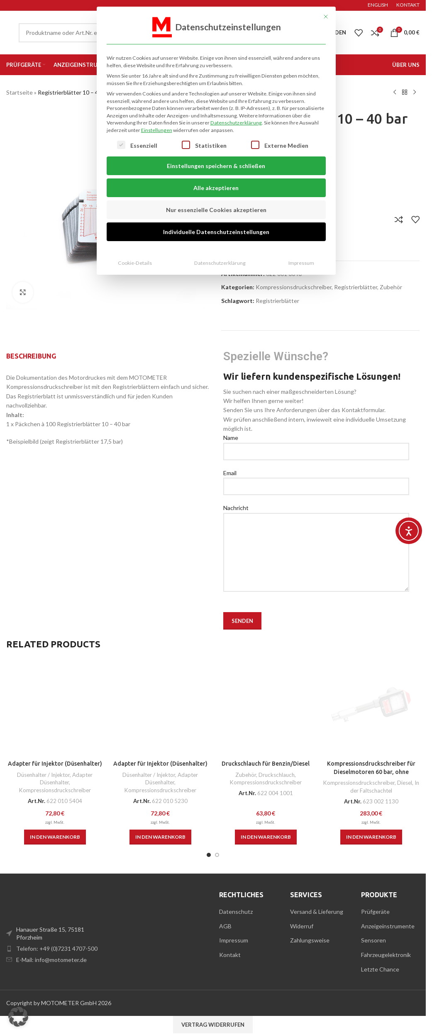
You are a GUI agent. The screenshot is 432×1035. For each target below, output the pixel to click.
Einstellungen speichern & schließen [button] (216, 150)
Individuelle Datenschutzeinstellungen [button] (216, 216)
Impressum (301, 247)
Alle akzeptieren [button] (216, 172)
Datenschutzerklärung (236, 107)
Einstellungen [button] (156, 114)
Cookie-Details (135, 247)
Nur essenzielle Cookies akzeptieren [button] (216, 194)
